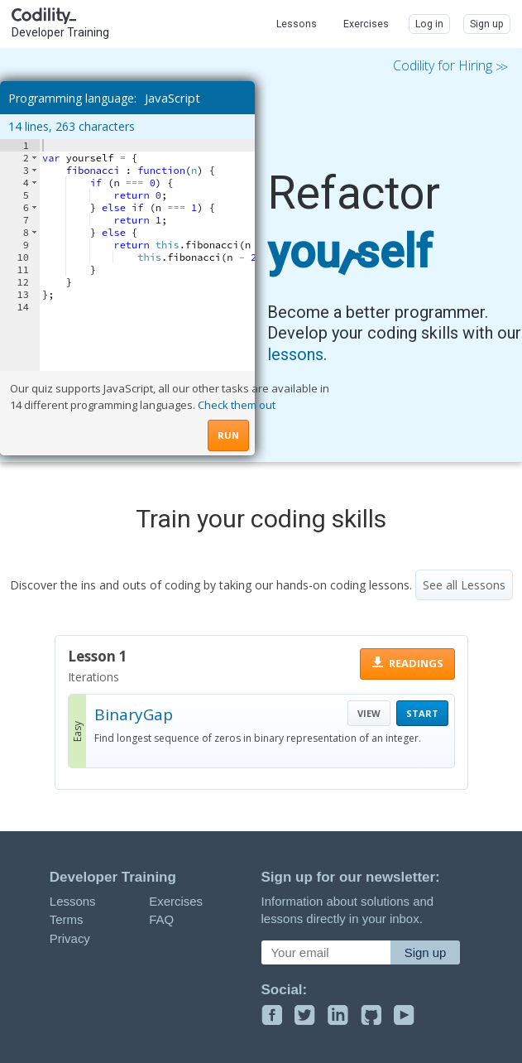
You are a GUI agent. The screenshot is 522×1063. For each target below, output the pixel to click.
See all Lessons (464, 585)
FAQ (161, 919)
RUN (228, 435)
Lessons (73, 901)
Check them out (236, 404)
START (422, 713)
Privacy (70, 938)
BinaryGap (133, 714)
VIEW (369, 713)
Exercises (176, 901)
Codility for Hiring (449, 66)
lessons (295, 354)
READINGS (416, 663)
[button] (34, 158)
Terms (67, 919)
